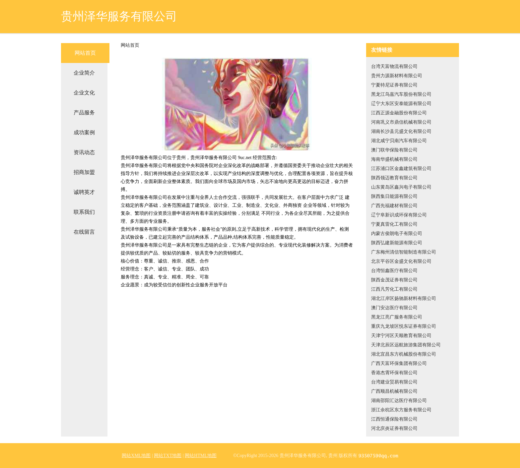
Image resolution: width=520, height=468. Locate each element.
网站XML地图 (136, 455)
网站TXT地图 (167, 455)
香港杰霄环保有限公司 (394, 372)
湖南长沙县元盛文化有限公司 (401, 131)
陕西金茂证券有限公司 (394, 279)
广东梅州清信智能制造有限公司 (403, 252)
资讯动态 (84, 152)
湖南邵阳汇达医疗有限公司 (399, 400)
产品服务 (84, 112)
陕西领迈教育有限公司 (394, 177)
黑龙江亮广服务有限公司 (396, 317)
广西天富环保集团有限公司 (399, 363)
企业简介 (84, 73)
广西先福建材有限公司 (394, 205)
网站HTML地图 (201, 455)
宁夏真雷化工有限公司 (394, 224)
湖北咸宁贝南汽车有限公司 (399, 140)
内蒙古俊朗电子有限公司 (396, 233)
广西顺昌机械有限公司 (394, 391)
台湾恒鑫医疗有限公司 (394, 270)
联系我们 (84, 212)
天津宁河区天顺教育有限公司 (401, 335)
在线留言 (84, 232)
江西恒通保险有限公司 (394, 419)
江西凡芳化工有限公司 (394, 289)
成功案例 (84, 132)
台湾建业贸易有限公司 (394, 382)
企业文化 (84, 92)
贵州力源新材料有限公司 (396, 75)
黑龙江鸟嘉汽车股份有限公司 (401, 94)
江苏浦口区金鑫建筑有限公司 (401, 168)
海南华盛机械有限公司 (394, 159)
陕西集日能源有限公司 (394, 196)
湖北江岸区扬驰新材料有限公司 (403, 298)
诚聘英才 (84, 192)
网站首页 (85, 53)
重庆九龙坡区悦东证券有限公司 (403, 326)
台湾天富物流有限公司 (394, 66)
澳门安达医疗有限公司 (394, 307)
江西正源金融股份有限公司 (399, 112)
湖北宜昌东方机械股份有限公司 (403, 354)
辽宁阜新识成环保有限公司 (399, 214)
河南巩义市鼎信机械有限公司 (401, 122)
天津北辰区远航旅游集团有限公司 (406, 344)
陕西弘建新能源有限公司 (396, 242)
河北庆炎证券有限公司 (394, 428)
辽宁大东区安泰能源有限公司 (401, 103)
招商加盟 (84, 172)
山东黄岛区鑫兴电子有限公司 (401, 187)
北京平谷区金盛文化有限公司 (401, 261)
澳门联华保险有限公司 (394, 149)
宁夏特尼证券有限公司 (394, 85)
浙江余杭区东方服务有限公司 (401, 409)
